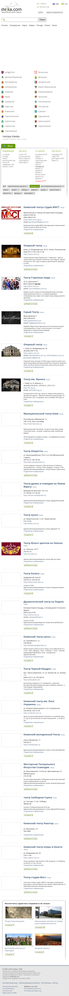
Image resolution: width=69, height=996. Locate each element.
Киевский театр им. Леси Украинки (39, 703)
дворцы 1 (39, 178)
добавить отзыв (30, 269)
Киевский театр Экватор (41, 823)
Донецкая (42, 77)
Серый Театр (34, 311)
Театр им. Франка (37, 379)
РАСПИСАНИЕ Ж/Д (10, 983)
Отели (47, 25)
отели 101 (23, 154)
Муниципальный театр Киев (43, 413)
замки (6, 190)
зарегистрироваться (54, 12)
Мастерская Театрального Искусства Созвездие (39, 766)
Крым (7, 96)
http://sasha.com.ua (31, 615)
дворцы (18, 193)
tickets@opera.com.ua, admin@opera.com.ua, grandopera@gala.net (44, 356)
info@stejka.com (14, 976)
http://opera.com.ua (31, 254)
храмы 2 (38, 172)
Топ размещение (8, 988)
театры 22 (39, 166)
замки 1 (38, 156)
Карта (24, 25)
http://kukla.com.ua (31, 523)
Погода (39, 25)
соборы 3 (39, 158)
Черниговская (44, 126)
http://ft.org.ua (29, 388)
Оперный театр (35, 245)
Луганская (42, 96)
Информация (8, 151)
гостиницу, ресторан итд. (32, 991)
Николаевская (44, 101)
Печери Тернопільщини (14, 921)
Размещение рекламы (10, 986)
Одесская (9, 106)
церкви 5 (39, 170)
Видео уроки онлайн (10, 993)
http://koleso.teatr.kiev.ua (34, 582)
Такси (54, 25)
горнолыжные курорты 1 (41, 161)
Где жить (23, 151)
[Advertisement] (34, 49)
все (4, 186)
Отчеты (4, 25)
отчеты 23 (39, 181)
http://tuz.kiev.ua (30, 554)
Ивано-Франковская (47, 87)
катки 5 (38, 164)
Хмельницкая (44, 121)
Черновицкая (11, 131)
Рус (57, 4)
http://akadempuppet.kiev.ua (35, 645)
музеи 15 (39, 168)
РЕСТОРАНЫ (46, 983)
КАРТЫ (55, 983)
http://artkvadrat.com (32, 680)
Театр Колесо (34, 573)
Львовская (9, 101)
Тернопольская (11, 116)
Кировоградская (45, 92)
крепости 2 (39, 176)
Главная (5, 139)
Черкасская (10, 126)
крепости (7, 193)
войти (40, 12)
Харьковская (43, 116)
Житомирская (11, 82)
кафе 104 (55, 156)
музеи (15, 190)
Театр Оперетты (36, 451)
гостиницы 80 (24, 156)
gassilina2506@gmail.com (39, 222)
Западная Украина (42, 948)
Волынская (43, 72)
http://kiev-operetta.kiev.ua (34, 462)
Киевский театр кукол (39, 636)
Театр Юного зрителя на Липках (43, 544)
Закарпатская (44, 82)
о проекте (43, 4)
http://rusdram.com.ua (32, 713)
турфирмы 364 (8, 164)
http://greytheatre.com (32, 320)
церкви (35, 190)
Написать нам (44, 7)
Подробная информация (34, 229)
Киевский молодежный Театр (44, 734)
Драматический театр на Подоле (44, 602)
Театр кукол (33, 514)
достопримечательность (32, 988)
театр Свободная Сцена (40, 797)
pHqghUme (10, 72)
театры (24, 139)
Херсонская (10, 121)
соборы (25, 190)
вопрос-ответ (7, 166)
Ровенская (9, 111)
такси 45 (5, 162)
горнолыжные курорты (18, 186)
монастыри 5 (40, 174)
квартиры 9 (23, 162)
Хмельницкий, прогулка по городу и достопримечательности (48, 922)
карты (4, 158)
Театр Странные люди (39, 277)
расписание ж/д (8, 160)
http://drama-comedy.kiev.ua (35, 495)
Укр (66, 4)
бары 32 (55, 160)
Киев (18, 139)
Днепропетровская (13, 77)
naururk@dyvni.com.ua (38, 288)
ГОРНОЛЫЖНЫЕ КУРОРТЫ (29, 983)
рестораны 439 (58, 158)
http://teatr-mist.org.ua (32, 219)
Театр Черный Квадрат (40, 668)
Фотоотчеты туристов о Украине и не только (27, 903)
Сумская (42, 111)
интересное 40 (41, 154)
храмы (44, 190)
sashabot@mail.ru (36, 617)
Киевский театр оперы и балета (43, 848)
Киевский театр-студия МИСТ (44, 207)
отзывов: (28, 233)
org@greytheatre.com (37, 323)
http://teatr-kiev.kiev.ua (33, 424)
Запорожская (11, 87)
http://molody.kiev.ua (32, 744)
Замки (32, 25)
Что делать (40, 151)
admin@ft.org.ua (35, 390)
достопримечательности (52, 186)
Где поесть (56, 151)
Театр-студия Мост (37, 877)
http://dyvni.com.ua (31, 286)
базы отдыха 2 (24, 158)
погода (5, 156)
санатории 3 (24, 160)
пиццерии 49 (57, 154)
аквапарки (29, 193)
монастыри (55, 190)
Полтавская (43, 106)
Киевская (9, 92)
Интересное (15, 25)
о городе (5, 154)
